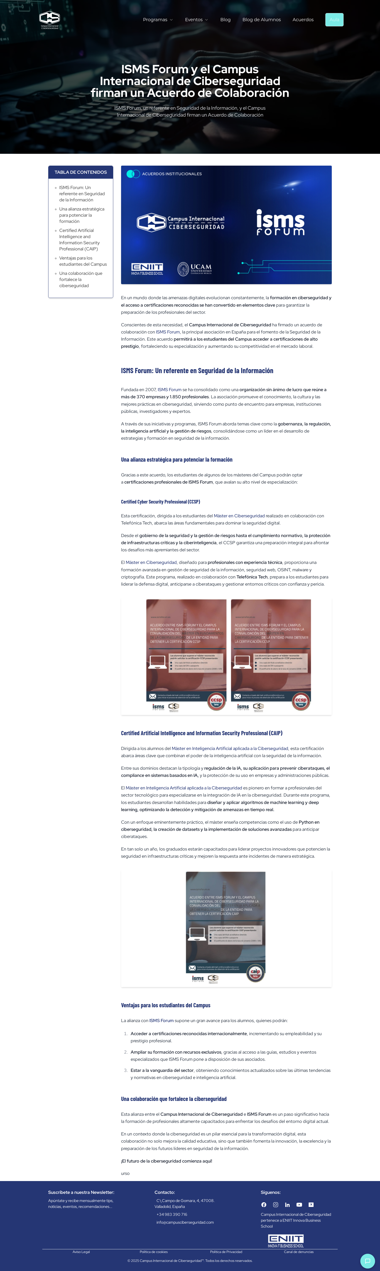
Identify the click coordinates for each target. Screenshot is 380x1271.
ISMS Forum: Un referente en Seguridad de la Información (82, 194)
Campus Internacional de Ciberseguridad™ (172, 1260)
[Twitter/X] (311, 1205)
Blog (225, 19)
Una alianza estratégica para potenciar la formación (81, 215)
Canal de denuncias (299, 1252)
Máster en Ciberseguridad (239, 516)
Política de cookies (154, 1252)
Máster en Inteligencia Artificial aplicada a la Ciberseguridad (230, 748)
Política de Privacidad (226, 1252)
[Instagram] (276, 1205)
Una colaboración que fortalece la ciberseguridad (80, 279)
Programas (158, 19)
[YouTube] (299, 1205)
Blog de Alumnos (261, 19)
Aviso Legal (81, 1252)
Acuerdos (303, 19)
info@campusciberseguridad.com (185, 1222)
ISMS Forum (168, 332)
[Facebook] (264, 1205)
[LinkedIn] (287, 1205)
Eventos (196, 19)
